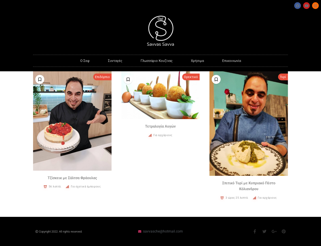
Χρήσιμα (197, 61)
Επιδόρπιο (102, 77)
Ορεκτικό (191, 77)
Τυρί (283, 77)
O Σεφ (85, 61)
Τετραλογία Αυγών (160, 126)
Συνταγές (115, 61)
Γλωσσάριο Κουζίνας (157, 61)
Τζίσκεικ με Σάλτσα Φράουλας (72, 178)
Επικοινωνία (231, 61)
